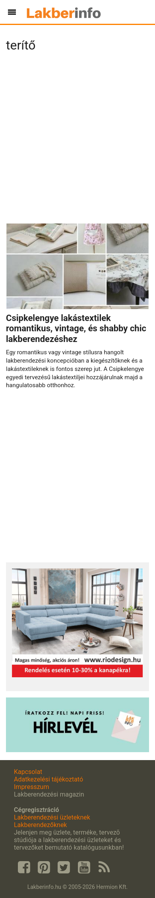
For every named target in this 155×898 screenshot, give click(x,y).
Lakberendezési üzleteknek (52, 817)
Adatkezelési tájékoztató (48, 779)
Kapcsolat (28, 772)
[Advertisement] (77, 140)
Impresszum (31, 787)
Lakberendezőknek (40, 825)
